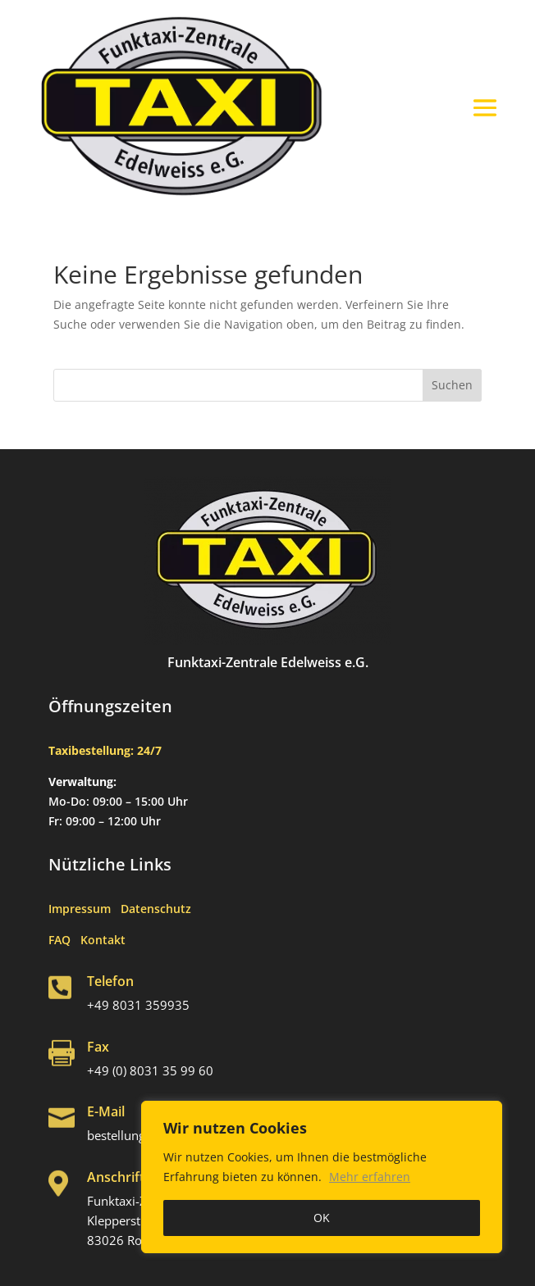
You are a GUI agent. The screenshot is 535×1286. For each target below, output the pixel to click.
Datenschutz (156, 908)
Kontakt (103, 939)
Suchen (452, 385)
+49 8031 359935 (138, 1005)
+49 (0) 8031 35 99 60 (150, 1070)
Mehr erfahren (369, 1176)
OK (321, 1217)
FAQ (64, 939)
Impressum (84, 908)
